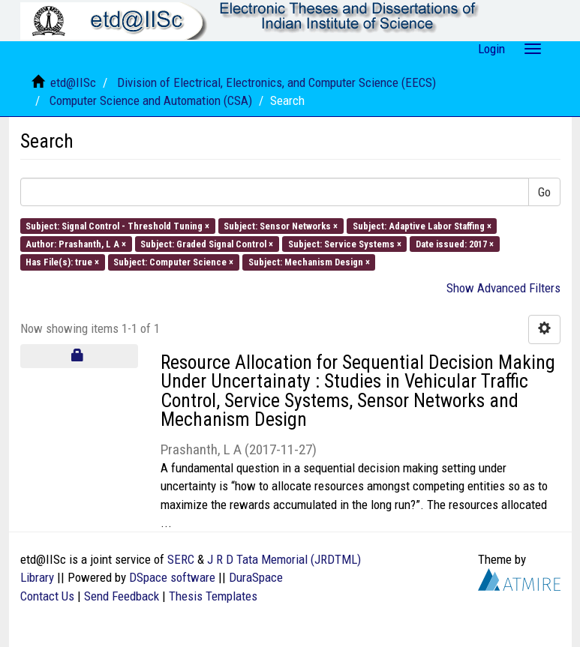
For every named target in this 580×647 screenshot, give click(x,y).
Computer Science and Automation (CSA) (151, 100)
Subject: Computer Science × (173, 262)
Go (544, 191)
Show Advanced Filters (503, 287)
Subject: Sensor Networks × (281, 225)
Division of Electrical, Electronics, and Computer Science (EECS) (276, 82)
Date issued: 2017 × (455, 244)
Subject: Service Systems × (344, 244)
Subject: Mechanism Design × (309, 262)
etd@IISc (73, 82)
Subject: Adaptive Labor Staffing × (422, 225)
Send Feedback (121, 596)
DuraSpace (256, 577)
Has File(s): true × (62, 262)
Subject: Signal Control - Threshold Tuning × (117, 225)
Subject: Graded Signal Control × (206, 244)
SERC (180, 559)
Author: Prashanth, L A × (76, 244)
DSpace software (172, 577)
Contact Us (47, 596)
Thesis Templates (213, 596)
